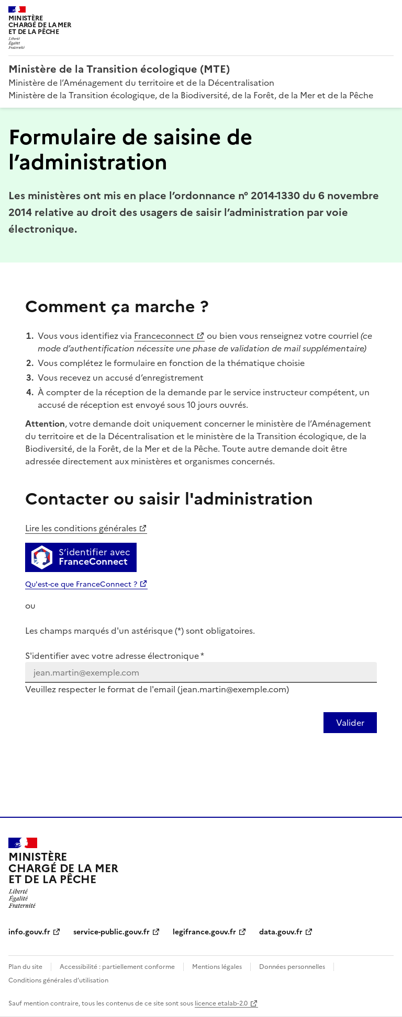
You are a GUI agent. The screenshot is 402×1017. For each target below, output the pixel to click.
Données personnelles (292, 967)
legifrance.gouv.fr (204, 932)
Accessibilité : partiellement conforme (117, 967)
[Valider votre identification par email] (350, 722)
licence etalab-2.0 (221, 1003)
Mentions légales (217, 967)
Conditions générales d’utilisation (58, 980)
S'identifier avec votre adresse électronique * (114, 655)
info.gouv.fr (29, 932)
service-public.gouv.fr (111, 932)
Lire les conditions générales (81, 528)
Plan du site (25, 967)
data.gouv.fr (281, 932)
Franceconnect (164, 335)
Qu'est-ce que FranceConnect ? (81, 584)
